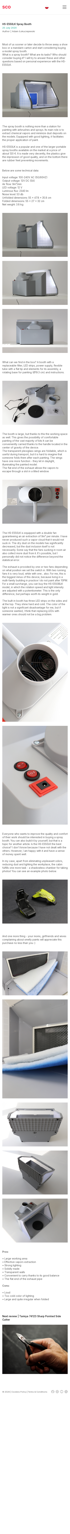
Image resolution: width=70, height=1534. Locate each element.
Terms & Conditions (37, 1392)
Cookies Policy (19, 1392)
